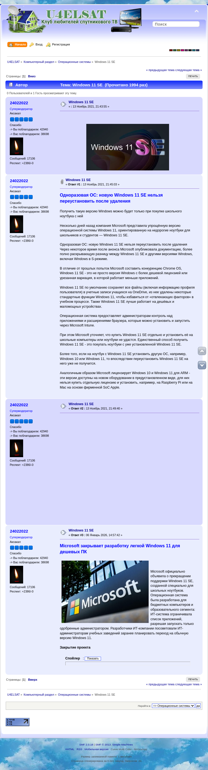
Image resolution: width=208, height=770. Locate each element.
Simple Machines (122, 744)
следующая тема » (188, 70)
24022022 (19, 102)
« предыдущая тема (160, 70)
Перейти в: (144, 705)
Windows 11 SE (81, 102)
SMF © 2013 (103, 744)
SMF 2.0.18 (86, 744)
